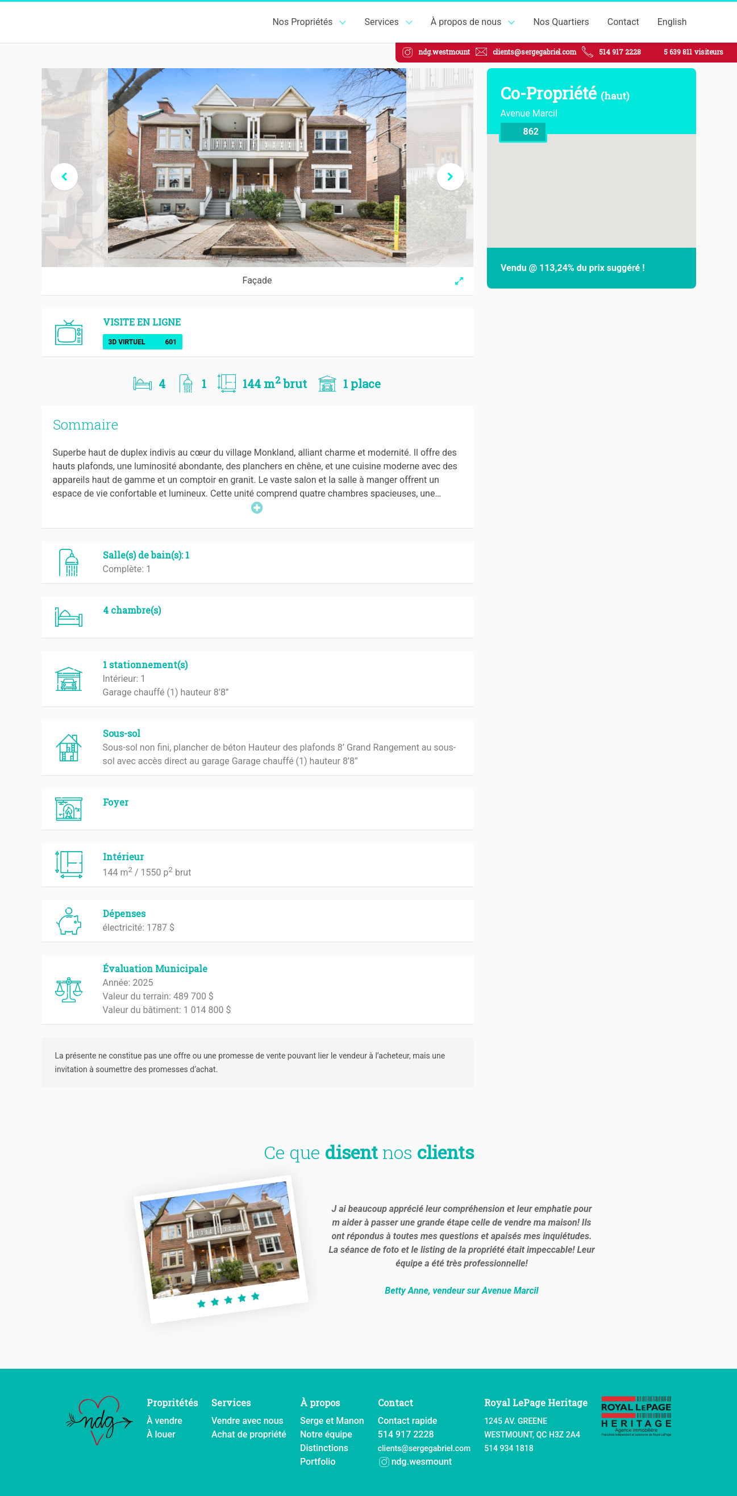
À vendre (164, 1420)
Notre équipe (326, 1434)
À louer (161, 1434)
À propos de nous (466, 21)
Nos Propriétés (302, 21)
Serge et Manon (332, 1420)
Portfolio (318, 1461)
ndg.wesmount (415, 1461)
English (672, 21)
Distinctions (324, 1448)
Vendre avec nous (247, 1420)
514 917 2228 (620, 51)
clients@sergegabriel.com (534, 51)
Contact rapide (408, 1420)
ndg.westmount (444, 51)
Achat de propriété (248, 1434)
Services (381, 21)
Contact (623, 21)
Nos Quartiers (561, 21)
